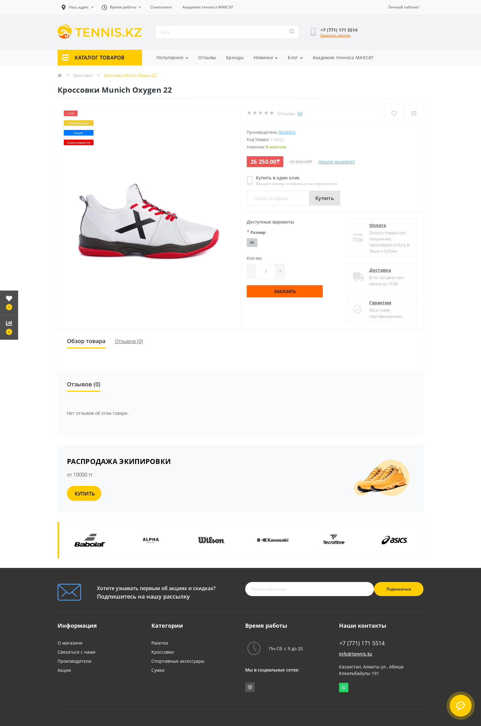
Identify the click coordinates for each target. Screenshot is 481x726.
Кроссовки (83, 75)
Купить (324, 198)
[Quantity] (265, 271)
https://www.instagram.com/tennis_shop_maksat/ (250, 687)
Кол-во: (254, 258)
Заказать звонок (335, 35)
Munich (287, 132)
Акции (64, 670)
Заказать (285, 291)
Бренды (235, 57)
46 (252, 242)
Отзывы (207, 57)
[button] (121, 7)
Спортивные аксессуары (178, 661)
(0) (299, 113)
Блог (295, 57)
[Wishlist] (394, 113)
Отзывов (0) (129, 341)
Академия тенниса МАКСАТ (207, 7)
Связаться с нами (76, 652)
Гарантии (380, 303)
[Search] (291, 32)
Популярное (172, 57)
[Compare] (413, 113)
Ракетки (159, 643)
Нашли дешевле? (336, 162)
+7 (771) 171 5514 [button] (362, 643)
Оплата (377, 225)
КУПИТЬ (85, 493)
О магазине (161, 7)
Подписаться (399, 589)
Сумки (158, 670)
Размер (256, 232)
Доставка (380, 270)
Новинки (266, 57)
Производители (74, 661)
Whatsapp (344, 687)
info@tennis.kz (355, 654)
